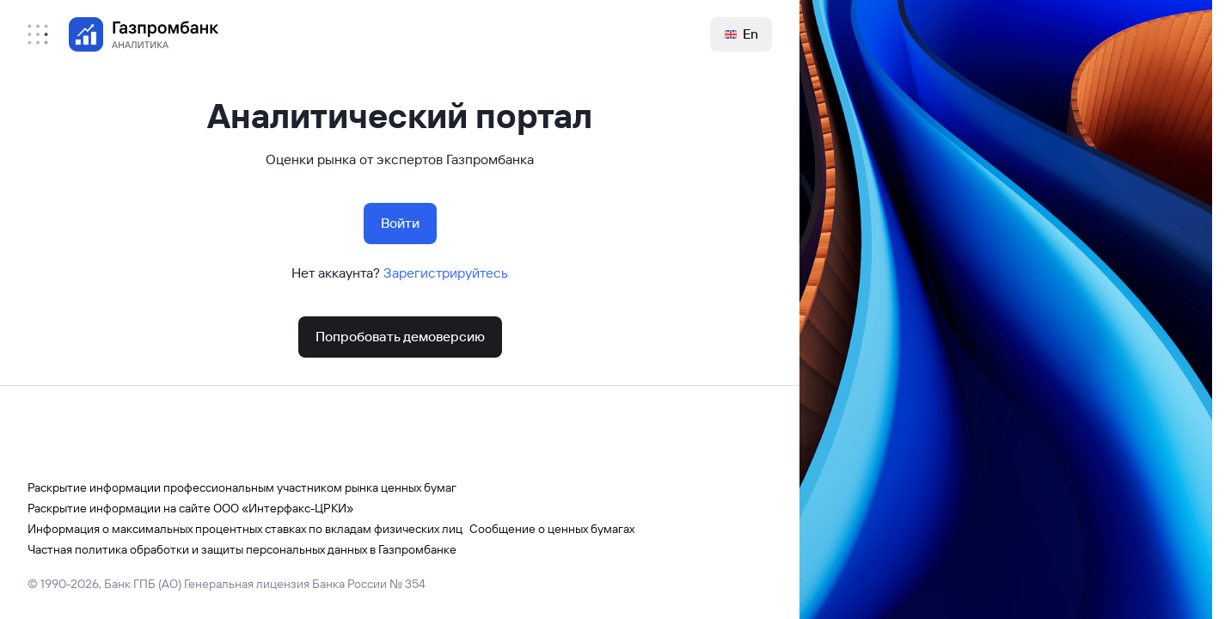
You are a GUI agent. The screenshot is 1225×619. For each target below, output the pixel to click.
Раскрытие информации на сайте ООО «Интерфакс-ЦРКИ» (190, 508)
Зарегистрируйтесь (445, 273)
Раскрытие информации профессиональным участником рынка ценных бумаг (242, 487)
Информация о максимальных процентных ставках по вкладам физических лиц (245, 529)
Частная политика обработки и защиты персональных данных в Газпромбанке (242, 549)
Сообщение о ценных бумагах (551, 529)
